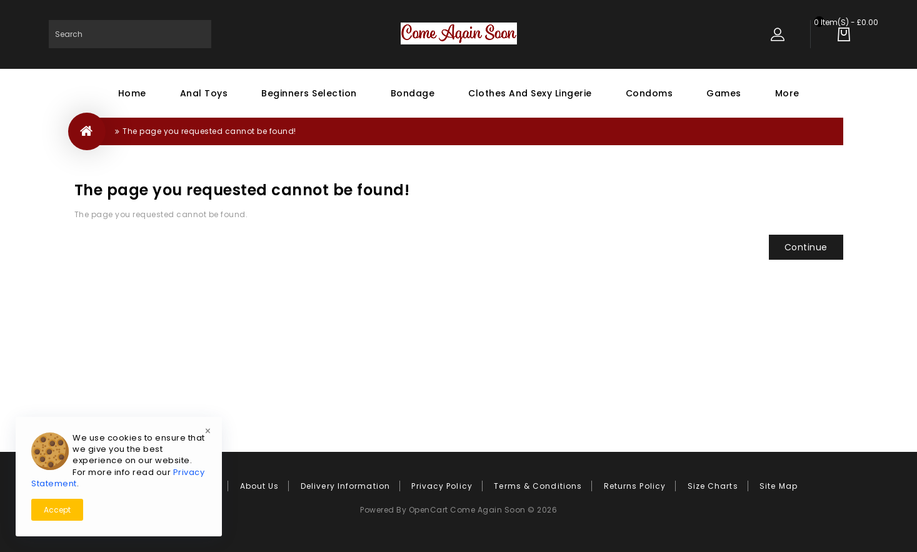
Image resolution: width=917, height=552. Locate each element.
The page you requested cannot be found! (209, 131)
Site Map (778, 486)
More (787, 93)
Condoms (649, 93)
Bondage (413, 93)
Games (723, 93)
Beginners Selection (309, 93)
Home (132, 93)
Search (197, 34)
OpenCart (428, 509)
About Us (259, 486)
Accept (57, 509)
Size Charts (713, 486)
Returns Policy (635, 486)
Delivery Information (345, 486)
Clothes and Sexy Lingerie (530, 93)
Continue (806, 247)
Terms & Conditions (538, 486)
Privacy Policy (441, 486)
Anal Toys (204, 93)
